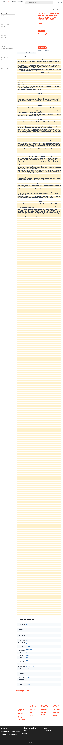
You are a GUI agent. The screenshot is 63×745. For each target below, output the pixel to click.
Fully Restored (35, 7)
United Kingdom (29, 649)
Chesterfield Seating (5, 24)
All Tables (3, 15)
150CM (27, 626)
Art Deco (28, 646)
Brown (27, 622)
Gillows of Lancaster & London (7, 48)
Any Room (28, 684)
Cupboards (3, 26)
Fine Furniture (4, 44)
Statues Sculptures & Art (6, 68)
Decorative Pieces (4, 28)
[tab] (20, 53)
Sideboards (3, 66)
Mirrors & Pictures (4, 57)
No (26, 624)
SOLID (27, 668)
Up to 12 (27, 660)
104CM (27, 679)
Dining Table (28, 671)
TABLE (27, 640)
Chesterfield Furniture (26, 7)
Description (20, 52)
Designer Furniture (47, 7)
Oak (27, 637)
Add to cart (41, 30)
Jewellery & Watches (57, 7)
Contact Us (59, 9)
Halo (27, 657)
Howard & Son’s (4, 50)
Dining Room (3, 35)
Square (27, 652)
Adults (27, 655)
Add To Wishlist (42, 47)
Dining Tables (3, 37)
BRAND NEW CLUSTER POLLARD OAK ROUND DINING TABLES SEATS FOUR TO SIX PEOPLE (56, 709)
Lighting (53, 9)
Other (2, 59)
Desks (2, 33)
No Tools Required (30, 666)
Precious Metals (4, 61)
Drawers (3, 39)
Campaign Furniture (5, 22)
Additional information (30, 52)
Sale (41, 7)
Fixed (27, 633)
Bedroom (3, 17)
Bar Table (28, 663)
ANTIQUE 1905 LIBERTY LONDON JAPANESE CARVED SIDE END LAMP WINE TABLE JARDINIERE (33, 709)
